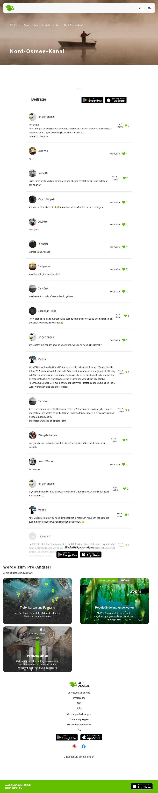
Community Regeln (79, 719)
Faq (79, 730)
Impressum (79, 698)
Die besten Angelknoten (79, 724)
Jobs (79, 708)
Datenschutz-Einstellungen (79, 756)
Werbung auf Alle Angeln (79, 714)
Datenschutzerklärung (79, 692)
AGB (79, 703)
